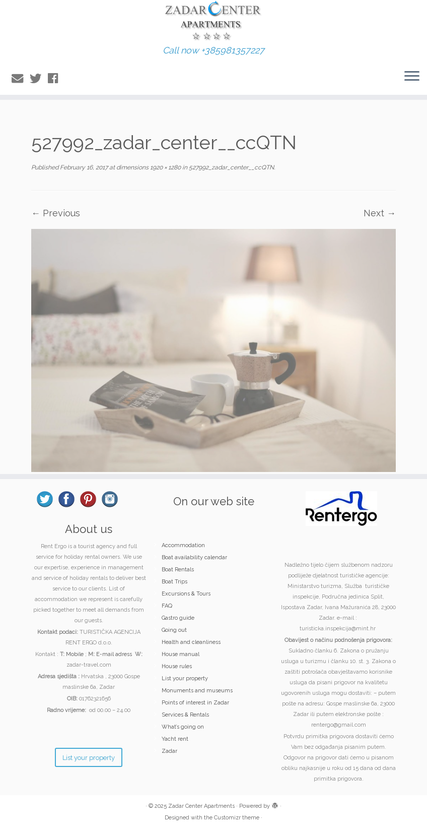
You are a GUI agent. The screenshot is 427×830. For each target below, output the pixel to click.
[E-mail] (21, 78)
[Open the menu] (411, 76)
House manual (180, 654)
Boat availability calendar (194, 557)
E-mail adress (114, 654)
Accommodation (183, 545)
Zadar (169, 751)
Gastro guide (178, 618)
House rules (177, 666)
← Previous (55, 213)
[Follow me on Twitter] (39, 78)
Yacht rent (175, 739)
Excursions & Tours (186, 593)
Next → (380, 213)
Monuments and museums (197, 690)
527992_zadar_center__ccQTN (230, 167)
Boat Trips (174, 581)
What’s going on (183, 727)
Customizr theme (236, 817)
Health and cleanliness (191, 642)
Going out (174, 630)
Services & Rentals (185, 715)
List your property (185, 678)
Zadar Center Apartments (201, 806)
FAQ (167, 606)
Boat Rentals (178, 569)
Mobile (75, 654)
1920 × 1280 (165, 167)
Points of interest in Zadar (195, 702)
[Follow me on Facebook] (56, 78)
